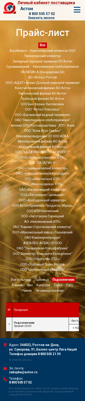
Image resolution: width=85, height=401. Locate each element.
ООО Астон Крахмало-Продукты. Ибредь (42, 205)
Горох (58, 285)
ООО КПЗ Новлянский (42, 211)
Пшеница (42, 279)
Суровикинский (17, 66)
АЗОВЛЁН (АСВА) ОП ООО (42, 243)
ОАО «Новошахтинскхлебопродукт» (42, 173)
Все (42, 45)
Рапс (69, 285)
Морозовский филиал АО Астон (42, 147)
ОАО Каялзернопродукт (42, 237)
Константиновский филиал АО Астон (42, 88)
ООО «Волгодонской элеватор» (42, 200)
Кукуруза (43, 285)
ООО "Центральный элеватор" (42, 269)
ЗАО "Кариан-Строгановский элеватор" (42, 227)
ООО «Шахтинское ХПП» (43, 179)
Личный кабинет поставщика (46, 3)
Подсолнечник (63, 279)
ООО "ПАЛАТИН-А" (42, 163)
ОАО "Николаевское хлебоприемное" (42, 120)
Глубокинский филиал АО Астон (42, 93)
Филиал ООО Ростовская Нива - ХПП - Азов (43, 125)
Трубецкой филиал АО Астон (42, 98)
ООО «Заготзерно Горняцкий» (42, 195)
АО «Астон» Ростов (42, 77)
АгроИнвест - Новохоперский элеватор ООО (42, 51)
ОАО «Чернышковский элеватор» (43, 168)
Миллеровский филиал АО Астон (42, 141)
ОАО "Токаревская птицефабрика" (42, 248)
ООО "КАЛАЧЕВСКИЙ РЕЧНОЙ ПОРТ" (42, 152)
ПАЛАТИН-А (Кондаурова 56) (42, 72)
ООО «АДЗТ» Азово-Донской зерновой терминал (43, 83)
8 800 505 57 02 (42, 14)
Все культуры (21, 279)
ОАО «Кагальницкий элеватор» (42, 189)
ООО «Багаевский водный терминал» (42, 115)
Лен (30, 285)
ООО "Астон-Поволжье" (42, 109)
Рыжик (27, 290)
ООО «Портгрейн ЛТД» (42, 259)
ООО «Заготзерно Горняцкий (42, 216)
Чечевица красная (49, 290)
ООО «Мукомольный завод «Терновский (42, 232)
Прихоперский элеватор (42, 56)
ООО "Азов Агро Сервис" (42, 131)
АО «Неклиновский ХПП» (42, 221)
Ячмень (17, 285)
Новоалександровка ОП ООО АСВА (42, 136)
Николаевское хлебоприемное (56, 66)
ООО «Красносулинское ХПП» (42, 157)
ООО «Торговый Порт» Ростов (42, 264)
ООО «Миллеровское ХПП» (42, 184)
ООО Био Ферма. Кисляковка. (42, 104)
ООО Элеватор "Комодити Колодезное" (42, 254)
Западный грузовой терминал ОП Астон (42, 61)
